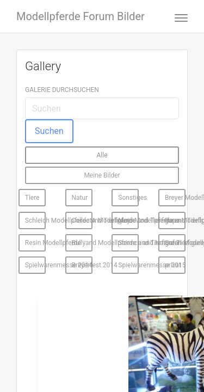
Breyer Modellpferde (175, 197)
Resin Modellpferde (35, 243)
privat (173, 265)
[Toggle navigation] (178, 16)
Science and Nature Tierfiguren (128, 243)
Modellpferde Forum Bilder (80, 16)
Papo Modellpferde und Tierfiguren (175, 220)
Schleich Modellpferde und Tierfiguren (35, 220)
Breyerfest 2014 (82, 265)
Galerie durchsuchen (62, 90)
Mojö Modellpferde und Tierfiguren (128, 220)
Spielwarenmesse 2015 (128, 265)
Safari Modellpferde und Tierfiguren (175, 243)
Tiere (32, 197)
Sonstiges (128, 197)
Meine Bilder (102, 175)
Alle (101, 155)
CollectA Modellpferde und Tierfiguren (82, 220)
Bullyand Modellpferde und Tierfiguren (82, 243)
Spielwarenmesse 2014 (35, 265)
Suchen (49, 131)
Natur (80, 197)
